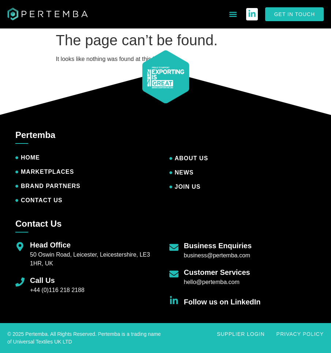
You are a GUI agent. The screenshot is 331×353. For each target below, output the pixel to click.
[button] (233, 14)
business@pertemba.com (217, 255)
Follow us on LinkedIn (222, 302)
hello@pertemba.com (212, 282)
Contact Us (38, 224)
